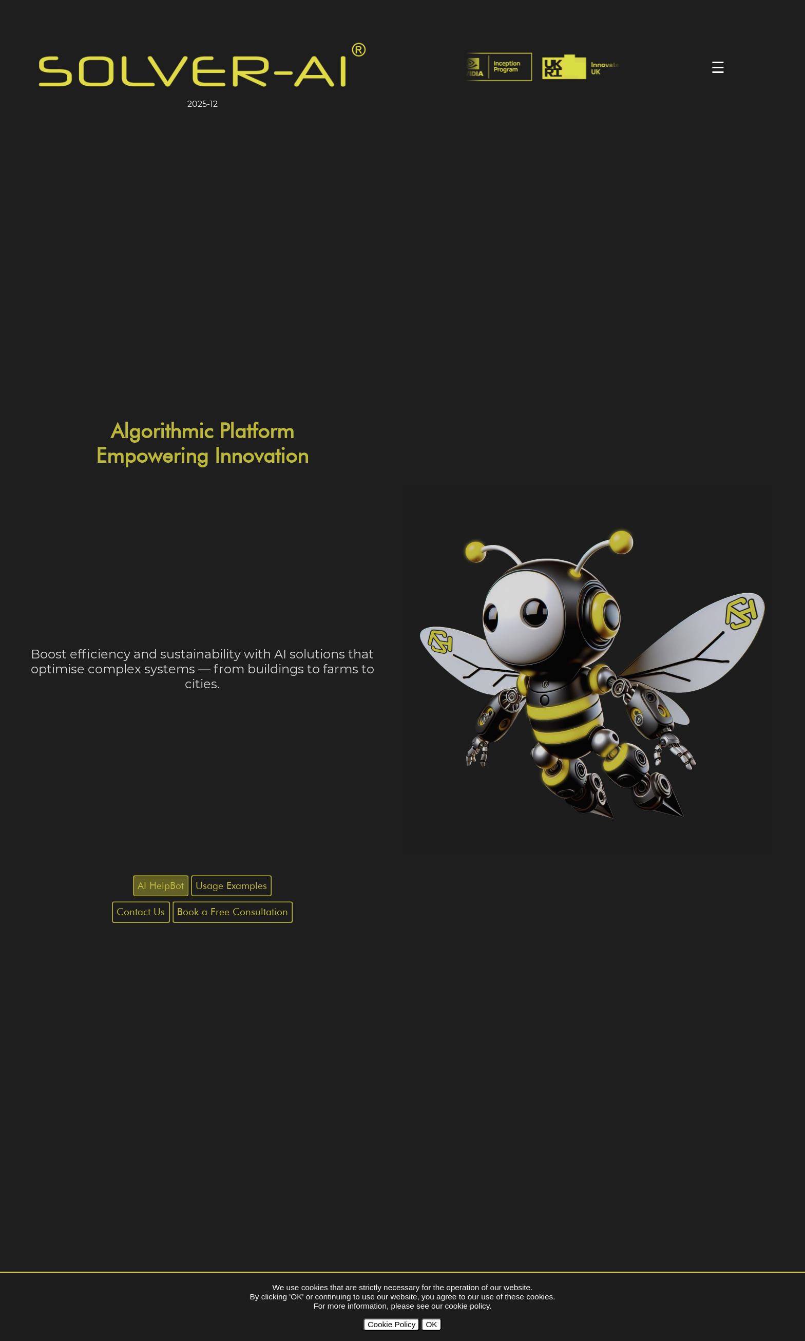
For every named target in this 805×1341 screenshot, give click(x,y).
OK (431, 1324)
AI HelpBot (161, 886)
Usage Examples (231, 886)
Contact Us (141, 912)
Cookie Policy (391, 1324)
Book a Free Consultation (232, 912)
